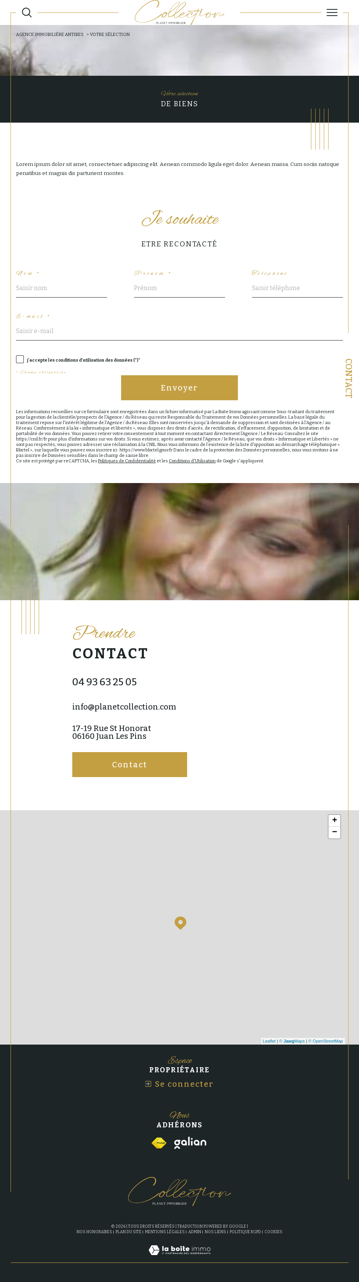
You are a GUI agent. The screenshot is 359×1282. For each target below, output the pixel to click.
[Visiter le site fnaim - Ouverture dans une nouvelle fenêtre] (159, 1143)
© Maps (292, 1041)
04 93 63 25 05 (104, 682)
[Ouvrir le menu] (332, 12)
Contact (348, 378)
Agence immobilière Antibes (50, 34)
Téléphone (270, 274)
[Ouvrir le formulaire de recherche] (26, 12)
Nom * (28, 274)
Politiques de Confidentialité (127, 461)
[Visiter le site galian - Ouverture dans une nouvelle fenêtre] (190, 1143)
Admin (194, 1232)
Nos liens (215, 1232)
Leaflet (269, 1041)
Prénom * (153, 274)
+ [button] (334, 821)
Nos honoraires (94, 1232)
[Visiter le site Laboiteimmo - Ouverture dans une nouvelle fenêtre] (179, 1258)
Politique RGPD (245, 1232)
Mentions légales (165, 1232)
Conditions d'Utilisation (192, 461)
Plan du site (128, 1232)
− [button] (334, 832)
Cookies (273, 1232)
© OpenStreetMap (325, 1041)
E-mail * (34, 317)
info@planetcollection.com (124, 706)
